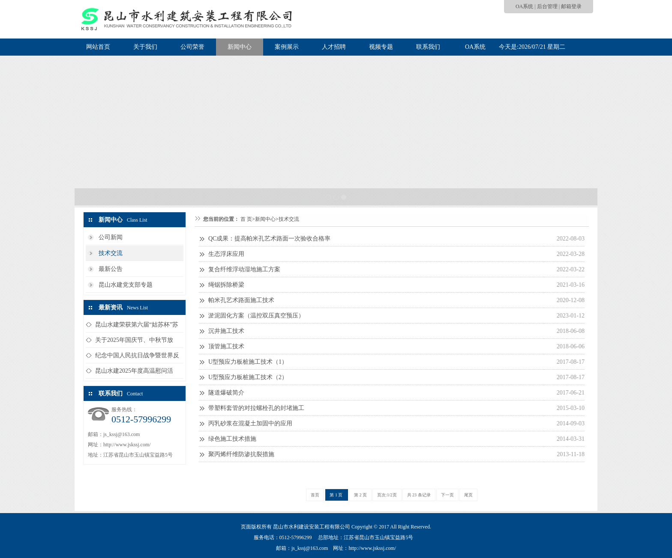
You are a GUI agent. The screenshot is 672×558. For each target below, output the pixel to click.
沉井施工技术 (226, 331)
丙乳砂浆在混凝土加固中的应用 (250, 423)
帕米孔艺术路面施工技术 (241, 300)
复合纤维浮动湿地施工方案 (244, 269)
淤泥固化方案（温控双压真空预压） (256, 315)
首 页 (246, 219)
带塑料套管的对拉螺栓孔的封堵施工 (256, 408)
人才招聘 (334, 47)
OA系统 (524, 6)
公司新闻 (111, 237)
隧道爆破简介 (226, 392)
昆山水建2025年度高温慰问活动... (134, 373)
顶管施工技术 (226, 346)
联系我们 (428, 47)
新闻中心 (240, 47)
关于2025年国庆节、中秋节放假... (134, 342)
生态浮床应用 (226, 254)
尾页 (468, 495)
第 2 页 (360, 495)
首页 (315, 495)
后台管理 (547, 6)
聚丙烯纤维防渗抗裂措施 (241, 454)
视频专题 (381, 47)
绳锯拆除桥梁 (226, 285)
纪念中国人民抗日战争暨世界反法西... (137, 357)
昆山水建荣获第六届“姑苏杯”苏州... (136, 326)
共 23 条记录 (419, 495)
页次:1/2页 (387, 495)
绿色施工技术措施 (232, 439)
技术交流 (111, 253)
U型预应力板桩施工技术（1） (248, 362)
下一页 (447, 495)
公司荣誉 (192, 47)
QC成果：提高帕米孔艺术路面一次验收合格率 (269, 238)
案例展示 (287, 47)
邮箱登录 (571, 6)
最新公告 (111, 269)
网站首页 (98, 47)
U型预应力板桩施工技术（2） (248, 377)
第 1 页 (337, 495)
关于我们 (145, 47)
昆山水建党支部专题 (126, 285)
